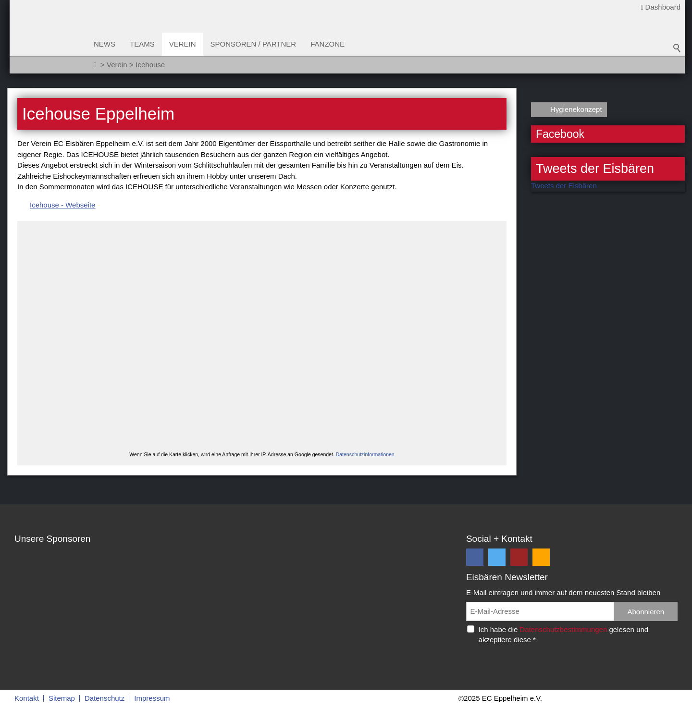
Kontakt (26, 698)
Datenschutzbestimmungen (563, 629)
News (104, 44)
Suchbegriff (677, 48)
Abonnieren (645, 612)
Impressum (152, 698)
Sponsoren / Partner (253, 44)
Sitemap (62, 698)
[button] (474, 557)
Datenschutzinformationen (365, 454)
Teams (142, 44)
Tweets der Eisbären (564, 186)
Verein (182, 44)
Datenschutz (104, 698)
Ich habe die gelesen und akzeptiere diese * (564, 634)
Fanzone (327, 44)
